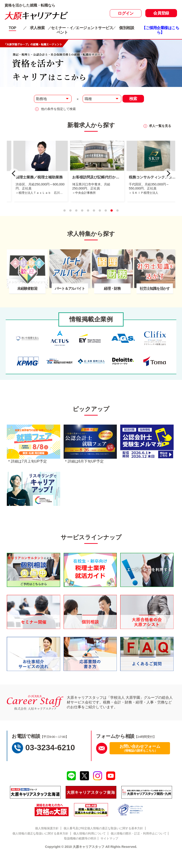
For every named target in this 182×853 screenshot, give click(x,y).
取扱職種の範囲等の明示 (80, 838)
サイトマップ (109, 838)
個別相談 (126, 28)
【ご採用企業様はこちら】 (160, 30)
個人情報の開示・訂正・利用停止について (139, 833)
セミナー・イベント (62, 30)
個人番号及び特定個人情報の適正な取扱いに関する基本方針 (103, 828)
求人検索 (37, 28)
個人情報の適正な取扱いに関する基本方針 (40, 833)
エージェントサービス (94, 28)
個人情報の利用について (89, 833)
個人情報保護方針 (47, 828)
